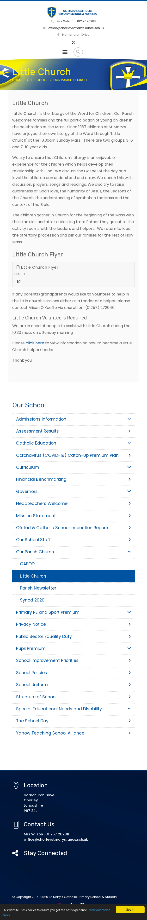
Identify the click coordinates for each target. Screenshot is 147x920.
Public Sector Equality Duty (73, 636)
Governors (73, 491)
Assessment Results (73, 431)
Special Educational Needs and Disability (73, 709)
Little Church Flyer (38, 267)
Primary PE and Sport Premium (73, 612)
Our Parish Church (70, 80)
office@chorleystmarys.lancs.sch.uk (73, 28)
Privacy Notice (73, 624)
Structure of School (73, 697)
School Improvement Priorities (73, 660)
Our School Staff (73, 540)
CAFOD (27, 564)
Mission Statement (73, 516)
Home (16, 80)
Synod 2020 (32, 600)
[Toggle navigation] (65, 52)
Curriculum (73, 467)
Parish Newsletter (38, 588)
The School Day (73, 721)
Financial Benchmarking (73, 479)
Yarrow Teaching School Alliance (73, 733)
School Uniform (73, 685)
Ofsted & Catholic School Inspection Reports (73, 528)
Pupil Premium (73, 648)
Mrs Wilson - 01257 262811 (73, 21)
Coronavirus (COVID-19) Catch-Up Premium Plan (73, 455)
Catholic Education (73, 443)
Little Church (33, 576)
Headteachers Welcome (73, 503)
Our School (37, 80)
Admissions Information (73, 419)
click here (35, 343)
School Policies (73, 673)
